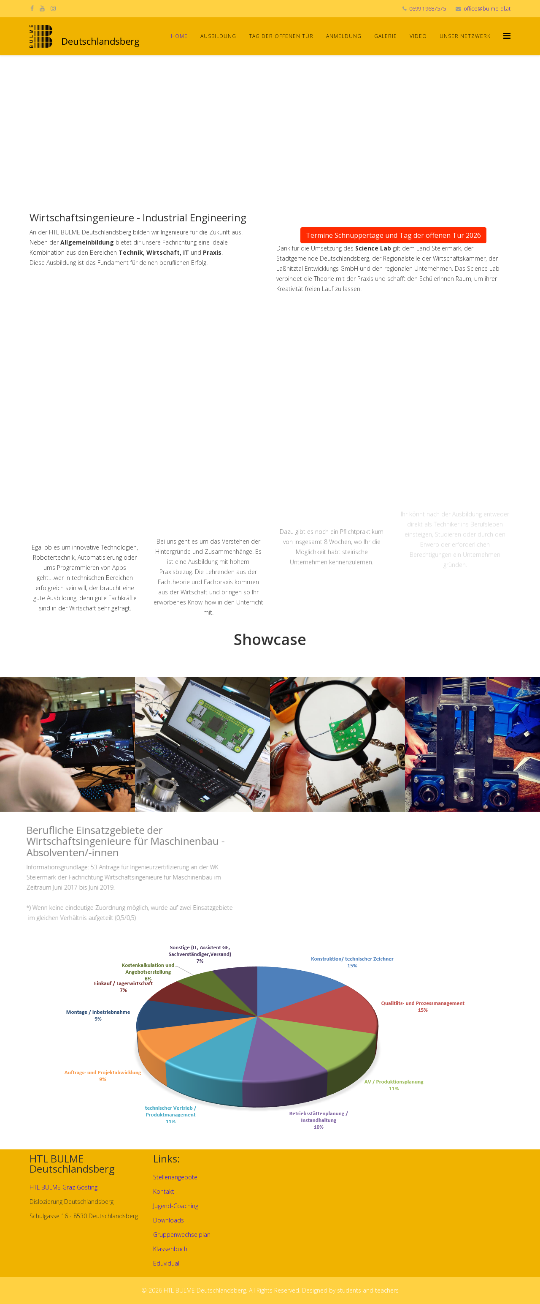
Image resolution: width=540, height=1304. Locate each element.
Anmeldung (344, 36)
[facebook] (32, 8)
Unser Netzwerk (465, 36)
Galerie (385, 36)
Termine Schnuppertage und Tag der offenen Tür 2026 (393, 235)
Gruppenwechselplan (182, 1234)
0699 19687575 (427, 8)
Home (179, 36)
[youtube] (42, 8)
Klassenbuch (170, 1249)
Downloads (168, 1220)
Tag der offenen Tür (281, 36)
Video (418, 36)
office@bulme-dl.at (487, 8)
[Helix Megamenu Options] (506, 35)
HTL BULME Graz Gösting (63, 1187)
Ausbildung (218, 36)
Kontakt (163, 1191)
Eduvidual (166, 1263)
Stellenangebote (175, 1177)
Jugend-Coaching (175, 1206)
